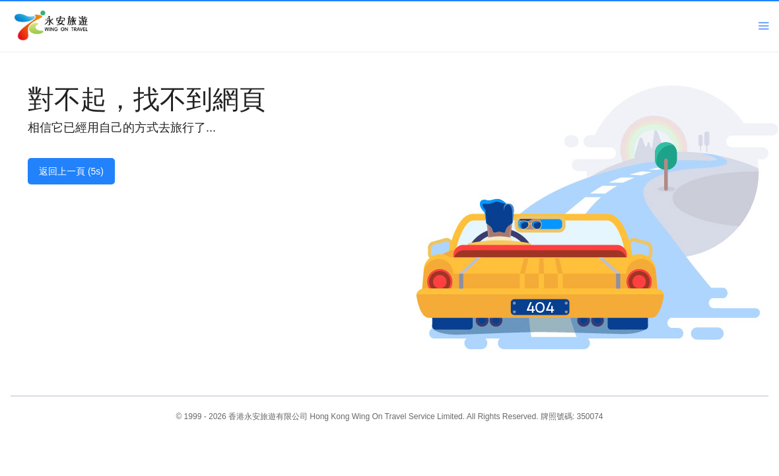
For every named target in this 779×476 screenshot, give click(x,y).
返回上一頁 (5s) (71, 171)
